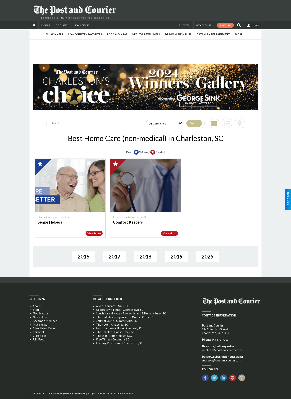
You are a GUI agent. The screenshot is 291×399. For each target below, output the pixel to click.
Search (194, 123)
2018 (145, 256)
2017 (114, 256)
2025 (207, 256)
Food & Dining (117, 34)
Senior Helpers (50, 222)
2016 (83, 256)
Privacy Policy (126, 393)
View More (94, 233)
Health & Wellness (146, 34)
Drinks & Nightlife (178, 34)
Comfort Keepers (128, 222)
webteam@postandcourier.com (222, 350)
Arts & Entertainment (213, 34)
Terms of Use (113, 393)
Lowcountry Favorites (85, 34)
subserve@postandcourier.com (221, 360)
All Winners (54, 34)
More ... (240, 34)
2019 (176, 256)
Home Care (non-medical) (54, 217)
